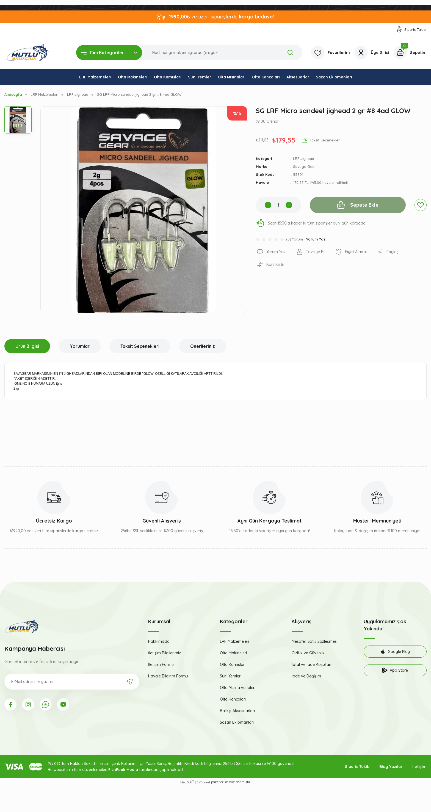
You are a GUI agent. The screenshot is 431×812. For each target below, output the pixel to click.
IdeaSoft (187, 782)
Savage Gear (304, 166)
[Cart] (410, 52)
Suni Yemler (230, 676)
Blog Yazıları (391, 766)
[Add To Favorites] (421, 205)
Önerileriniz (202, 346)
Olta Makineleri (233, 652)
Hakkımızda (159, 641)
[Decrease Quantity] (268, 205)
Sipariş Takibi (358, 766)
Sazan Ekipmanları (237, 722)
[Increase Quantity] (289, 205)
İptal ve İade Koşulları (311, 664)
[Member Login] (371, 52)
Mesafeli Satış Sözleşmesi (315, 641)
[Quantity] (278, 205)
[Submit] (130, 682)
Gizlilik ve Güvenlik (308, 652)
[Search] (189, 52)
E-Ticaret (203, 782)
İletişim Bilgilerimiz (164, 652)
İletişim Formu (161, 664)
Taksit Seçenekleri (139, 346)
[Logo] (28, 52)
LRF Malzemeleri (234, 641)
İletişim (419, 766)
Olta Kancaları (233, 699)
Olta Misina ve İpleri (237, 687)
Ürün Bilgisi (27, 346)
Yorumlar (80, 346)
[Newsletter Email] (71, 682)
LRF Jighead (303, 158)
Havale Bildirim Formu (168, 676)
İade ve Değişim (306, 676)
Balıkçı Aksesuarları (237, 710)
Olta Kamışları (232, 664)
